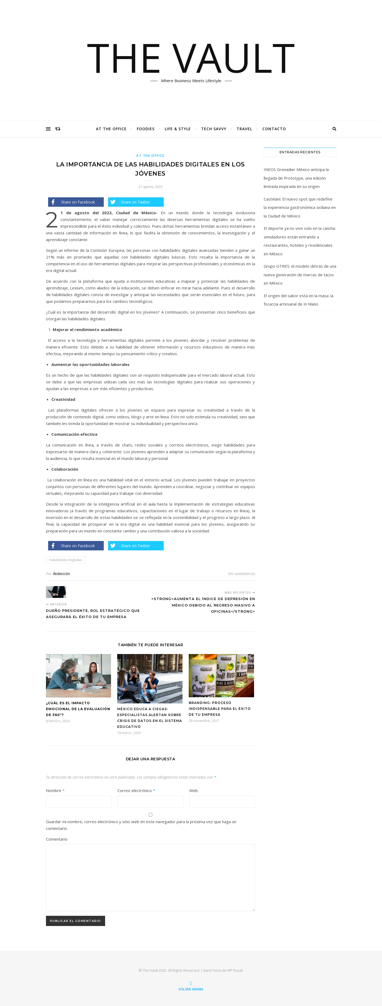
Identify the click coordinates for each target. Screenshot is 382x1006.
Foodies (146, 128)
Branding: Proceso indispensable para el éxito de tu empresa (220, 709)
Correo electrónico (136, 790)
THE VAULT (191, 57)
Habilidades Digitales (65, 560)
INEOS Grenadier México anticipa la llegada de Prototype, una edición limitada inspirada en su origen (296, 178)
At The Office (111, 128)
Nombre (55, 790)
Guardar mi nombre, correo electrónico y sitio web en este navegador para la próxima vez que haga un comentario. (141, 825)
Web (193, 790)
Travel (244, 128)
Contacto (274, 128)
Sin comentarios (241, 573)
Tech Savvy (213, 128)
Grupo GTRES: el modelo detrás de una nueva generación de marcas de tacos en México (300, 274)
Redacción (61, 573)
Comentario (56, 839)
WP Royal (234, 970)
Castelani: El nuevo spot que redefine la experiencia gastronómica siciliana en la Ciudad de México (300, 207)
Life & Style (178, 128)
